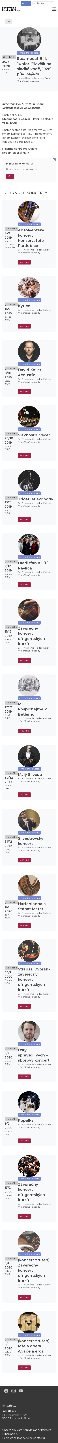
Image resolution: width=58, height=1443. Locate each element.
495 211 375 (9, 1410)
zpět (8, 21)
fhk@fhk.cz (9, 1405)
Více (10, 176)
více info (24, 262)
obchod (25, 3)
